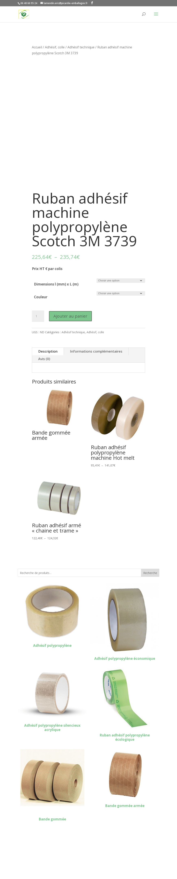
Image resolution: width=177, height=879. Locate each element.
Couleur (40, 297)
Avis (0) (44, 358)
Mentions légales (32, 859)
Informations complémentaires (96, 351)
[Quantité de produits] (38, 316)
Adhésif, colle (55, 47)
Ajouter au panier (70, 316)
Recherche (150, 573)
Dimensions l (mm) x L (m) (56, 284)
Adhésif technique (80, 47)
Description (48, 351)
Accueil (37, 47)
